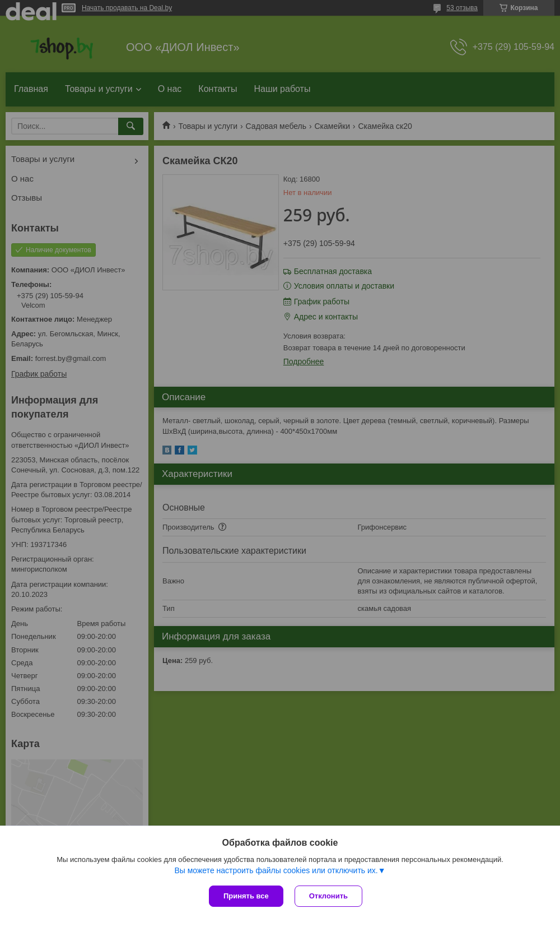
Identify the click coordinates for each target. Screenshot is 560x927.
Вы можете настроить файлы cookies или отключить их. (275, 870)
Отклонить (328, 896)
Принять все (246, 896)
